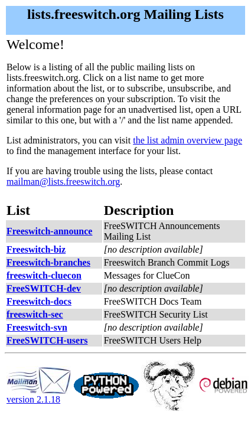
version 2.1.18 (38, 395)
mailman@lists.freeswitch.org (63, 182)
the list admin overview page (187, 140)
